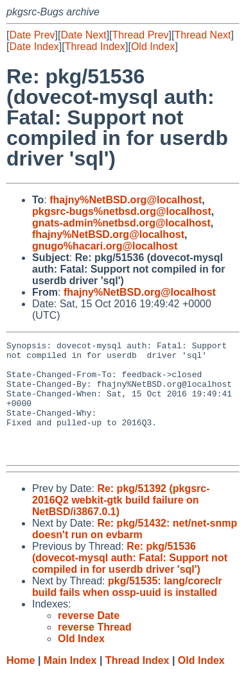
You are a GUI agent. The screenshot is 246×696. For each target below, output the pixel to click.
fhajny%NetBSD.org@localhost (125, 199)
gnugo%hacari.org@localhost (104, 246)
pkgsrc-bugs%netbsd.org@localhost (121, 211)
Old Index (153, 46)
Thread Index (95, 46)
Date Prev (32, 35)
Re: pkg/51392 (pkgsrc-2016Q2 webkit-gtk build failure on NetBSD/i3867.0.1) (121, 523)
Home (20, 683)
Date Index (33, 46)
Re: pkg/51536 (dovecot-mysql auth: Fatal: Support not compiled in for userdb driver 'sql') (129, 581)
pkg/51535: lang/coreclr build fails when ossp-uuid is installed (127, 609)
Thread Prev (140, 35)
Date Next (83, 35)
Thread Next (202, 35)
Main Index (70, 683)
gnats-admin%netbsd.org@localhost (121, 222)
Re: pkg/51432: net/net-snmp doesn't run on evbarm (134, 552)
